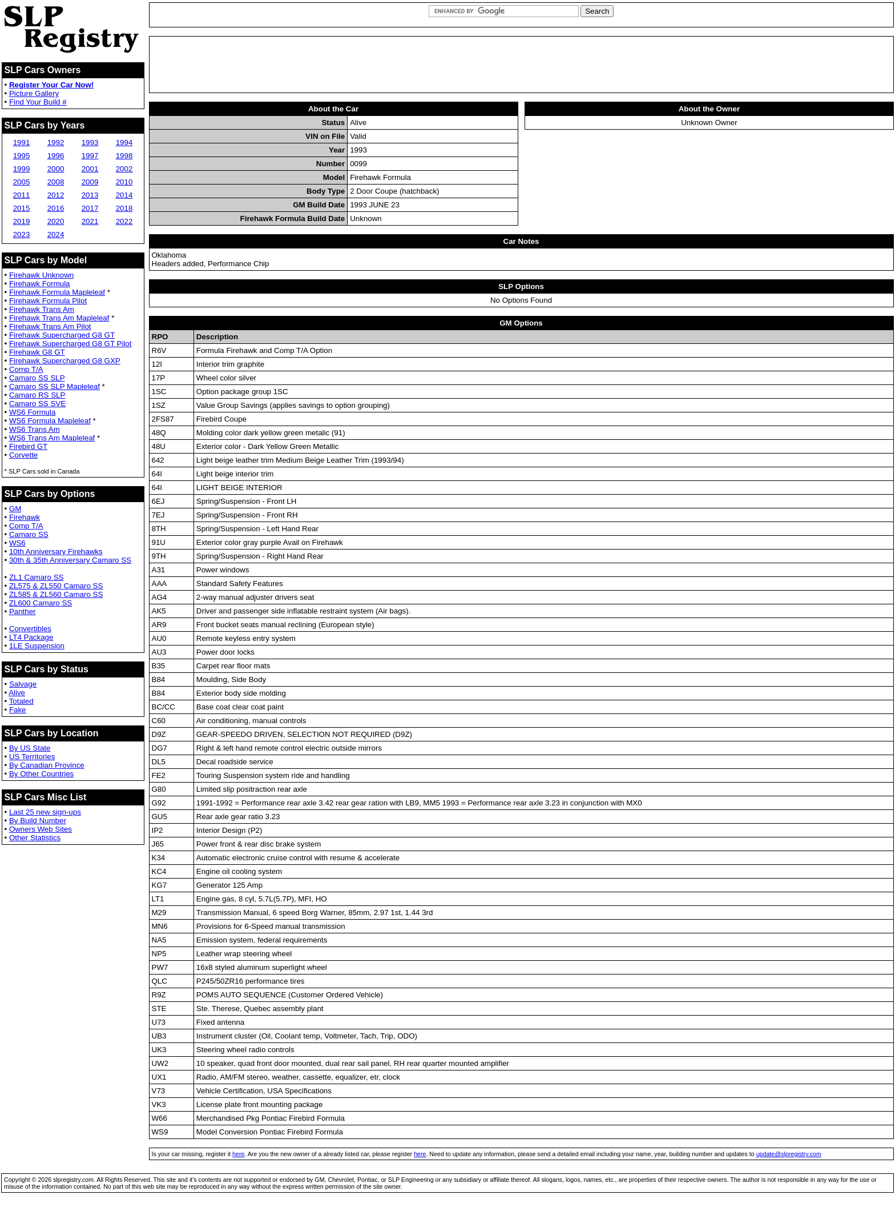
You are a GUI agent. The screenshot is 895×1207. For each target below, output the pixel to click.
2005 (21, 182)
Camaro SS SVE (37, 403)
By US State (30, 748)
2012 (55, 195)
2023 (21, 234)
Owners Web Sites (40, 829)
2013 (90, 195)
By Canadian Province (46, 765)
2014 (124, 195)
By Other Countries (41, 773)
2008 (55, 182)
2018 (124, 208)
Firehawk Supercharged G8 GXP (64, 360)
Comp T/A (26, 369)
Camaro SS (29, 534)
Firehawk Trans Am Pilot (50, 326)
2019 (21, 221)
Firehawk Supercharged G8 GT (62, 335)
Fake (17, 709)
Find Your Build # (38, 102)
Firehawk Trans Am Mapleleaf (59, 318)
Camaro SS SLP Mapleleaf (54, 386)
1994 (124, 142)
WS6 (17, 543)
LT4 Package (31, 637)
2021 (90, 221)
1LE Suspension (36, 645)
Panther (22, 611)
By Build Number (37, 820)
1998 (124, 155)
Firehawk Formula (39, 283)
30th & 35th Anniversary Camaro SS (70, 560)
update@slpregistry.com (788, 1153)
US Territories (32, 756)
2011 (21, 195)
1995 (21, 155)
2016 (55, 208)
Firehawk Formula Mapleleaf (57, 292)
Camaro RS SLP (37, 395)
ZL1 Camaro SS (36, 577)
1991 (21, 142)
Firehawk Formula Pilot (48, 300)
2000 (55, 169)
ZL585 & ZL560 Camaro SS (56, 594)
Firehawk (24, 517)
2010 (124, 182)
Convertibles (30, 628)
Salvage (23, 684)
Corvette (23, 455)
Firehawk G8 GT (37, 352)
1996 (55, 155)
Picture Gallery (34, 93)
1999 (21, 169)
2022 (124, 221)
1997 (90, 155)
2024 (55, 234)
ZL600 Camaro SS (40, 603)
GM (15, 508)
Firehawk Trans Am (41, 309)
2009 (90, 182)
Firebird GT (28, 446)
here (238, 1153)
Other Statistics (35, 837)
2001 (90, 169)
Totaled (21, 701)
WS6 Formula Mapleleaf (50, 420)
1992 (55, 142)
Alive (17, 692)
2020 (55, 221)
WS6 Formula (32, 412)
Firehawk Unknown (41, 275)
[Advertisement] (521, 64)
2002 (124, 169)
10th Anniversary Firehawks (56, 551)
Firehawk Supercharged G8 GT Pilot (70, 343)
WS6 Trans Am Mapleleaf (52, 438)
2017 (90, 208)
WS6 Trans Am (34, 429)
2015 (21, 208)
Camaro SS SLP (37, 378)
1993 (90, 142)
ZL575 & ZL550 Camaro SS (56, 586)
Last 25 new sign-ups (45, 812)
